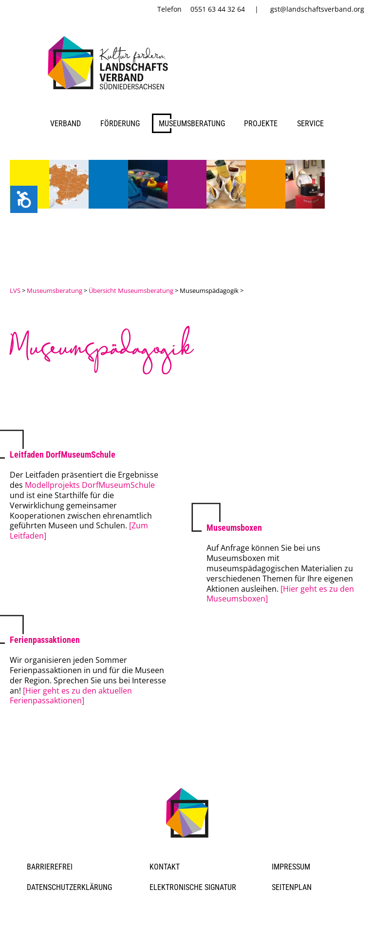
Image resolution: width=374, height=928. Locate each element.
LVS (15, 290)
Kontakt (165, 866)
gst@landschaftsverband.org (317, 9)
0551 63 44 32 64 (217, 9)
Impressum (291, 866)
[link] (109, 91)
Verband (65, 123)
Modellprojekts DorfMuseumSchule (90, 485)
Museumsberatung (192, 123)
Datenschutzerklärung (69, 887)
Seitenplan (292, 887)
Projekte (261, 123)
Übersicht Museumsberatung (131, 290)
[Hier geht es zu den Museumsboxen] (280, 593)
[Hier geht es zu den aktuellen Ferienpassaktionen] (71, 695)
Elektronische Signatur (193, 887)
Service (310, 123)
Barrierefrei (50, 866)
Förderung (120, 123)
